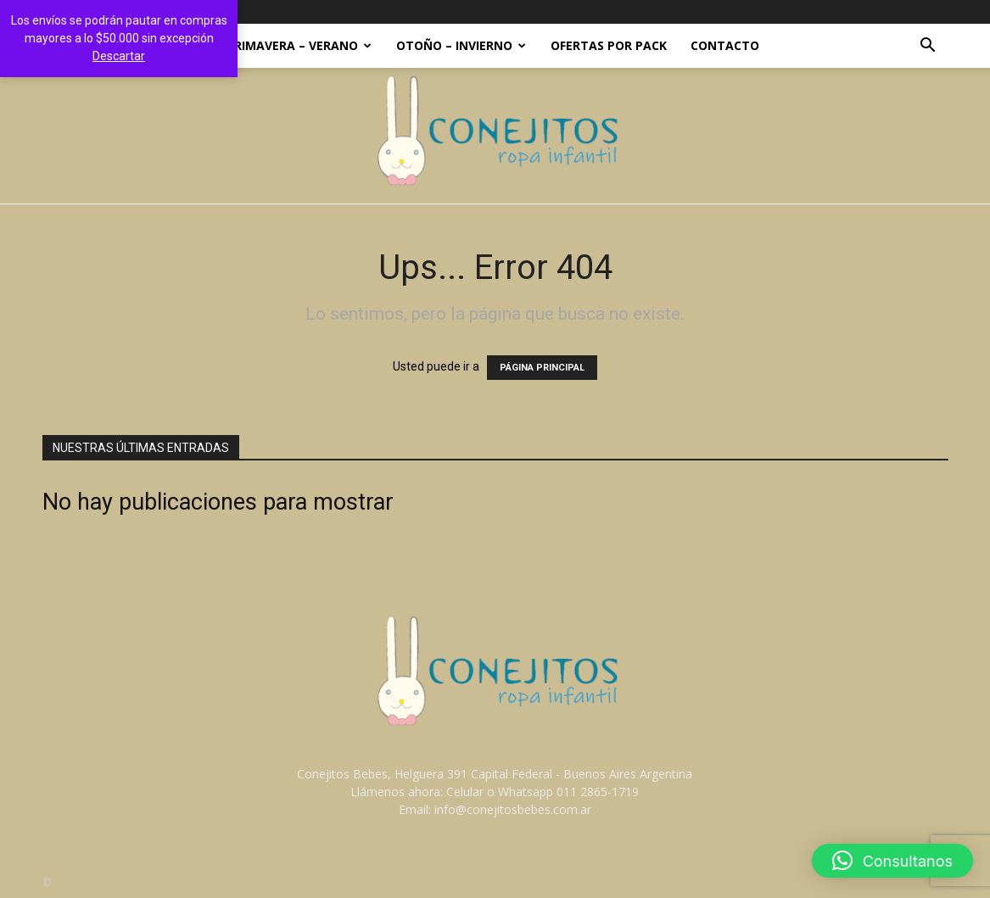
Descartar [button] (118, 56)
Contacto (725, 45)
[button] (928, 47)
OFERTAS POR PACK (609, 45)
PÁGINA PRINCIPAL (542, 367)
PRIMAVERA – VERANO (299, 45)
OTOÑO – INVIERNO (461, 45)
